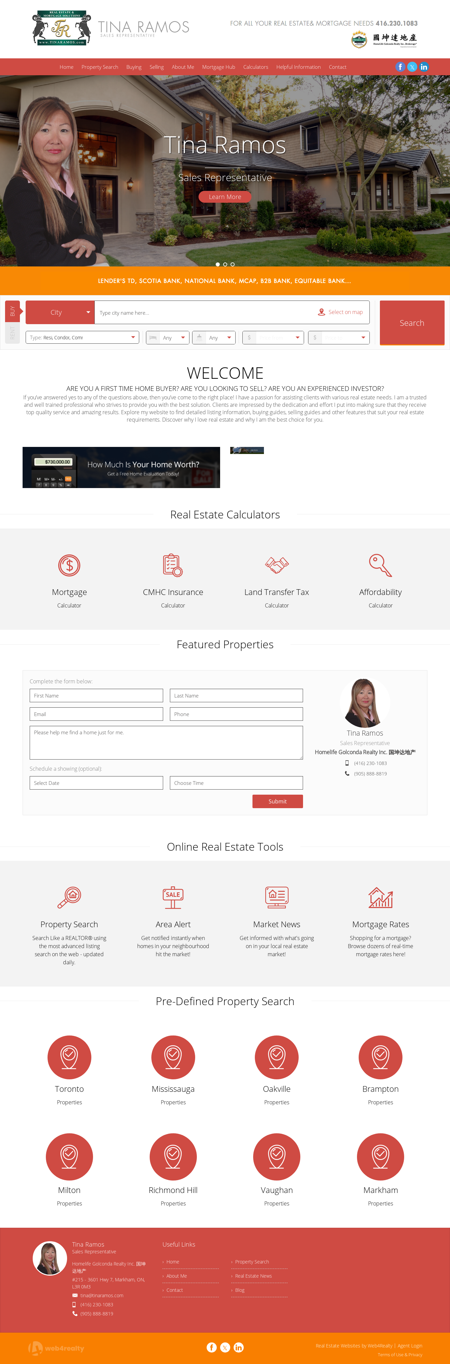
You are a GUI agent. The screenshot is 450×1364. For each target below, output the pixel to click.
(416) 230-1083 (370, 763)
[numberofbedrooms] (167, 337)
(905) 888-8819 (370, 773)
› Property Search (250, 1261)
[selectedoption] (60, 312)
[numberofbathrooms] (214, 337)
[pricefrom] (339, 337)
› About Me (174, 1276)
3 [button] (233, 264)
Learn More (225, 197)
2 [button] (225, 264)
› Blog (237, 1290)
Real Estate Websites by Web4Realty (354, 1345)
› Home (170, 1261)
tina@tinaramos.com (102, 1295)
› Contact (172, 1290)
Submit (278, 801)
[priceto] (273, 337)
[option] (225, 170)
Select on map (340, 312)
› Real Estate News (251, 1276)
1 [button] (218, 264)
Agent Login (410, 1345)
